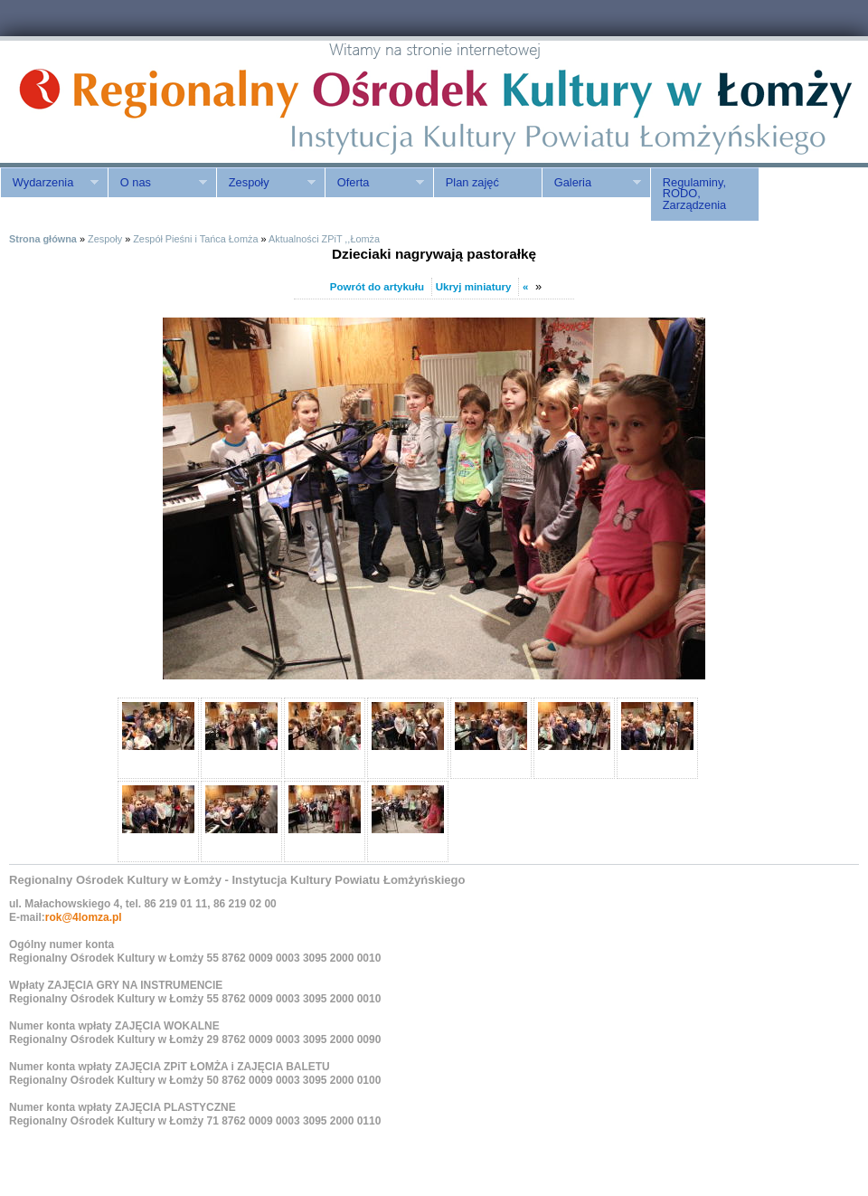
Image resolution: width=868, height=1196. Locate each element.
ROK (153, 101)
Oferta (374, 183)
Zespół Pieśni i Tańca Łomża (195, 238)
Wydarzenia (49, 183)
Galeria (591, 183)
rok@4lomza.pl (83, 917)
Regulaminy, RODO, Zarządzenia (694, 194)
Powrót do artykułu (377, 286)
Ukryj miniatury (474, 286)
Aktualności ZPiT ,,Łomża (324, 238)
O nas (157, 183)
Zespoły (266, 183)
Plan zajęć (472, 182)
